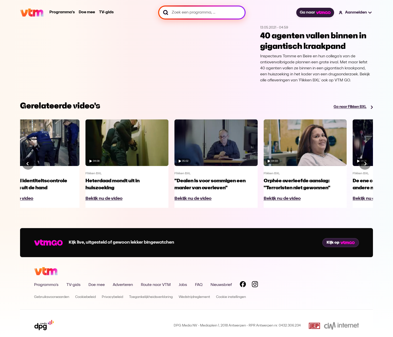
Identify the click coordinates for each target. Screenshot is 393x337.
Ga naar (315, 13)
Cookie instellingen (231, 297)
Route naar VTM (156, 285)
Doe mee (87, 12)
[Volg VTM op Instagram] (255, 285)
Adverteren (123, 285)
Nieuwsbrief (221, 285)
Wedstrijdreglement (194, 297)
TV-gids (106, 12)
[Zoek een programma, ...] (202, 13)
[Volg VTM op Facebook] (243, 285)
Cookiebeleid (85, 297)
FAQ (199, 285)
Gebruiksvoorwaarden (51, 297)
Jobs (183, 285)
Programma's (62, 12)
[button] (355, 13)
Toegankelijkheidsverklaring (151, 297)
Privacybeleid (112, 297)
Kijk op (341, 243)
